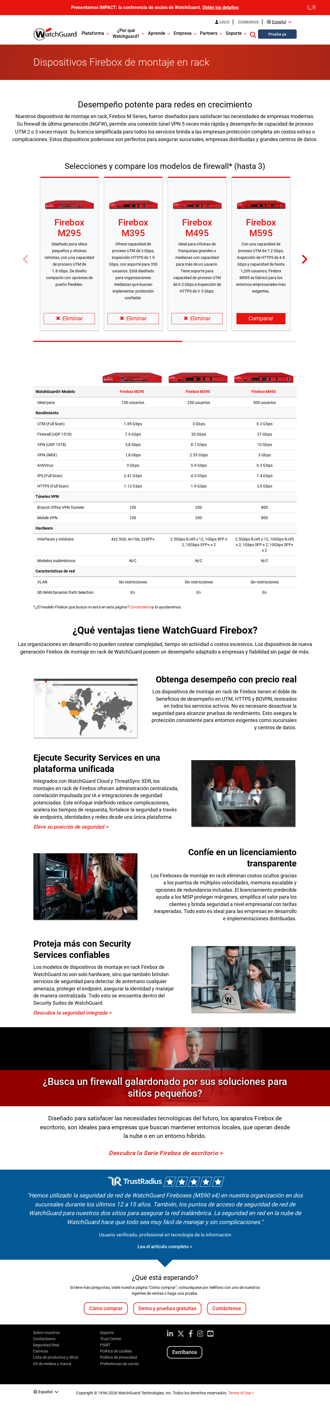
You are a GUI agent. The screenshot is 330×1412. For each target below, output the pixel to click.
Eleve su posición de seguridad (68, 827)
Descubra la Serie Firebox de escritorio (163, 1153)
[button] (253, 34)
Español (279, 22)
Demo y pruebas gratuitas (167, 1308)
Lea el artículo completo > (165, 1246)
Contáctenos (248, 21)
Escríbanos (184, 1352)
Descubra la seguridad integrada (70, 1013)
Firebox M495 (197, 227)
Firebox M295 (69, 227)
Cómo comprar (105, 1308)
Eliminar (69, 318)
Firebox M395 (133, 227)
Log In (224, 21)
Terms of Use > (241, 1393)
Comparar (260, 318)
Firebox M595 (261, 227)
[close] (312, 7)
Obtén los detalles (220, 7)
